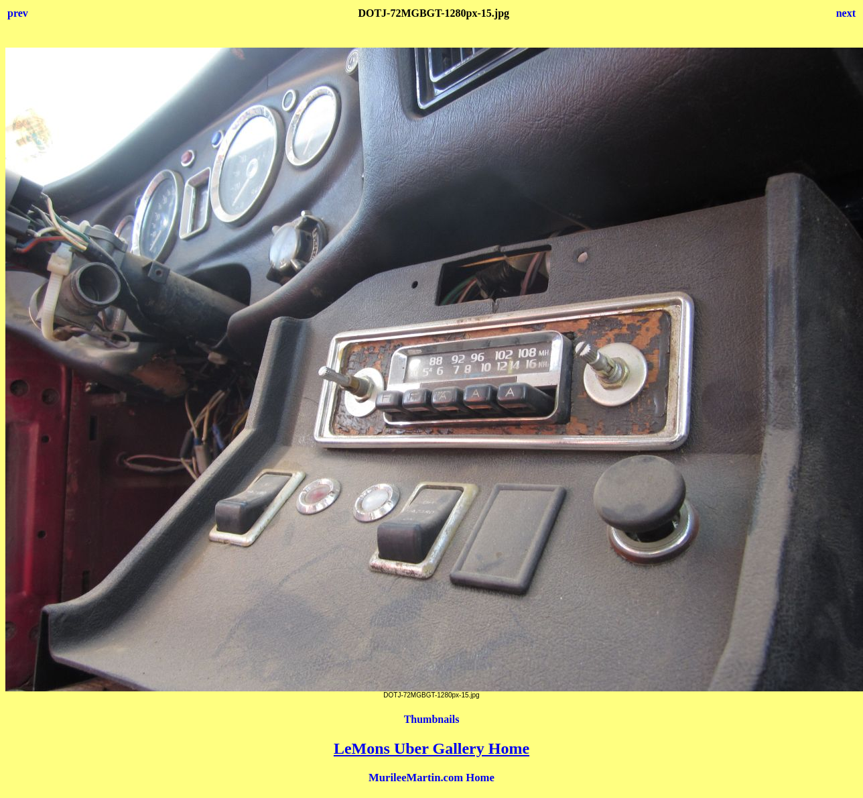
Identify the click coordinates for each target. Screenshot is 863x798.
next (846, 13)
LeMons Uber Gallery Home (431, 748)
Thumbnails (432, 719)
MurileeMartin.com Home (431, 777)
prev (17, 13)
